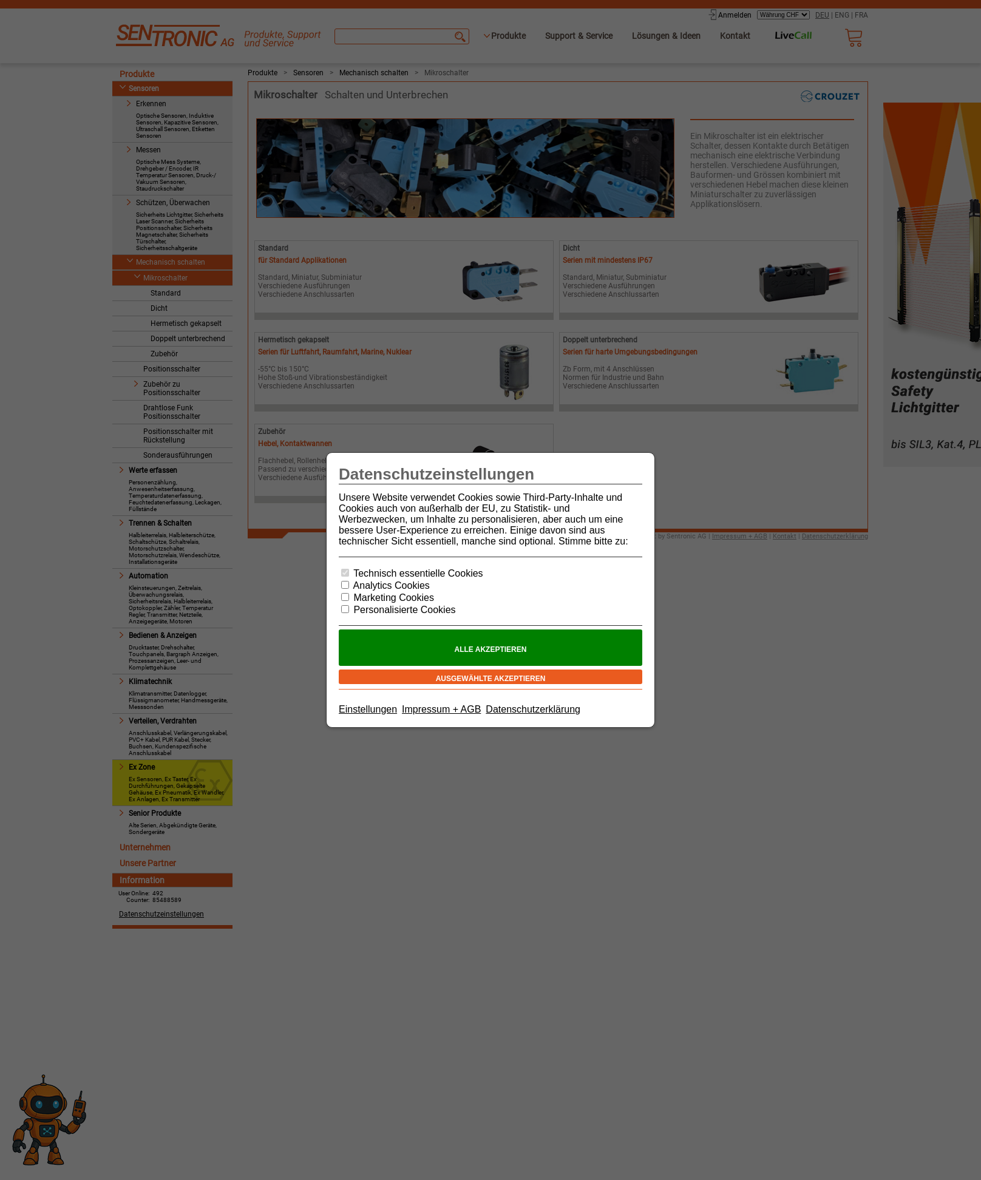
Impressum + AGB (441, 709)
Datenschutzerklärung (533, 709)
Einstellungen (368, 709)
